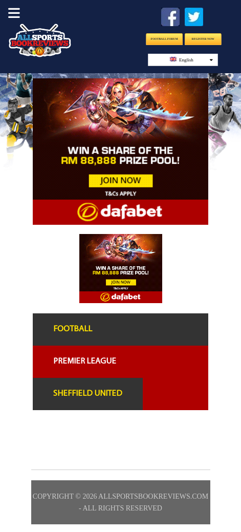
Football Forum (164, 38)
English (190, 59)
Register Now (202, 38)
